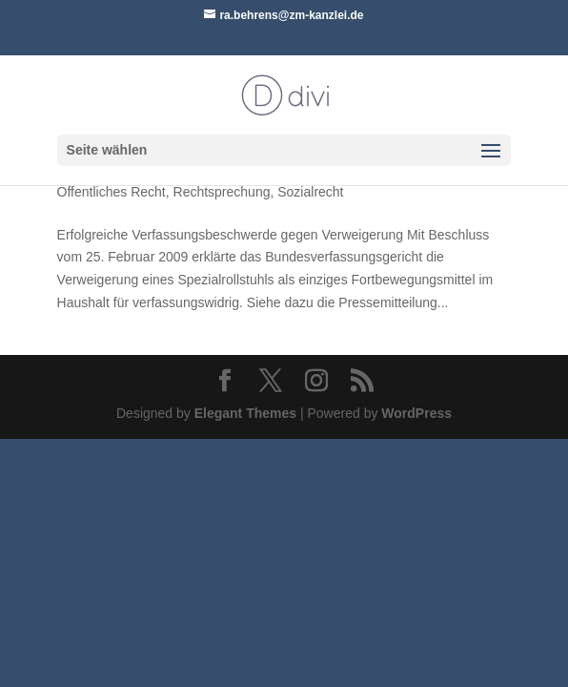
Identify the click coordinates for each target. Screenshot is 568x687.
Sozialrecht (310, 191)
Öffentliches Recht (111, 191)
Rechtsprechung (222, 191)
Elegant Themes (245, 413)
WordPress (416, 413)
